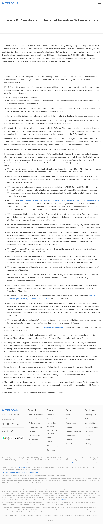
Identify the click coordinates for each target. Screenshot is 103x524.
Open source (70, 440)
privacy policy (22, 299)
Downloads (51, 450)
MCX (17, 515)
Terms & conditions (27, 515)
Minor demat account (35, 419)
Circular (49, 442)
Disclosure (68, 515)
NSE (6, 515)
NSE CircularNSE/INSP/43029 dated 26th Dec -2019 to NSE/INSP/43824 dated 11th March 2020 (59, 200)
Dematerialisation (34, 435)
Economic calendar (92, 427)
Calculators (89, 431)
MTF (29, 444)
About (68, 415)
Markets (88, 435)
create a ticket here (61, 499)
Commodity (32, 431)
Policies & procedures (43, 515)
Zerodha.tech (71, 435)
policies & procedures (41, 299)
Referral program (72, 444)
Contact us (51, 415)
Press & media (71, 423)
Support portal (52, 419)
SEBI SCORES (23, 467)
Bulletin (49, 437)
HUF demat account (35, 427)
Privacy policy (58, 515)
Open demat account (35, 415)
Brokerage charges (92, 419)
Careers (69, 427)
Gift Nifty (88, 444)
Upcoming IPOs (90, 415)
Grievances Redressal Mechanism (30, 472)
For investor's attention (82, 515)
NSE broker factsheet (36, 486)
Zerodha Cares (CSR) (74, 431)
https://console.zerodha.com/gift (52, 327)
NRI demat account (34, 423)
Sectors (87, 440)
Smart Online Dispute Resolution (11, 472)
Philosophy (70, 419)
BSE (11, 515)
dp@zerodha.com (76, 462)
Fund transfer (33, 440)
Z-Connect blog (52, 446)
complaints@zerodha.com (54, 462)
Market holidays (90, 423)
